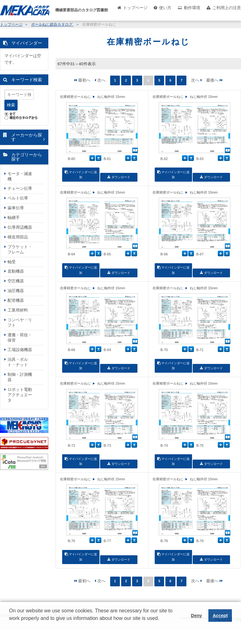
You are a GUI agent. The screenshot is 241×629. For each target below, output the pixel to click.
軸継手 (14, 217)
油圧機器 (16, 290)
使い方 (165, 7)
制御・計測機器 (20, 377)
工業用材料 (18, 310)
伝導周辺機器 (20, 227)
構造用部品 (18, 237)
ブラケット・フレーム (20, 249)
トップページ (135, 7)
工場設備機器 (20, 349)
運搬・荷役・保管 (20, 338)
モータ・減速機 (20, 176)
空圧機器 (16, 281)
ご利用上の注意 (226, 7)
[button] (10, 623)
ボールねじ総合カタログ (52, 24)
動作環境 (192, 7)
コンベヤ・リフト (20, 322)
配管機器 (16, 300)
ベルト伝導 (18, 198)
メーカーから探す (26, 137)
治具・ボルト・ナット (18, 362)
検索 (11, 105)
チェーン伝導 (20, 188)
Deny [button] (196, 615)
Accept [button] (220, 615)
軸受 (12, 261)
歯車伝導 (16, 207)
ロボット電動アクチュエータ (20, 394)
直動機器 (16, 271)
